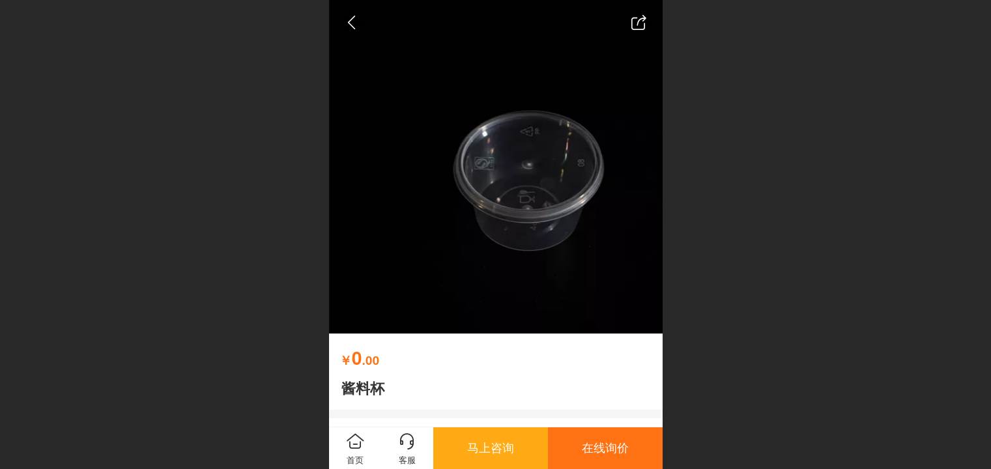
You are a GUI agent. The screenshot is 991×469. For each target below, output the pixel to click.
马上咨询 (490, 448)
